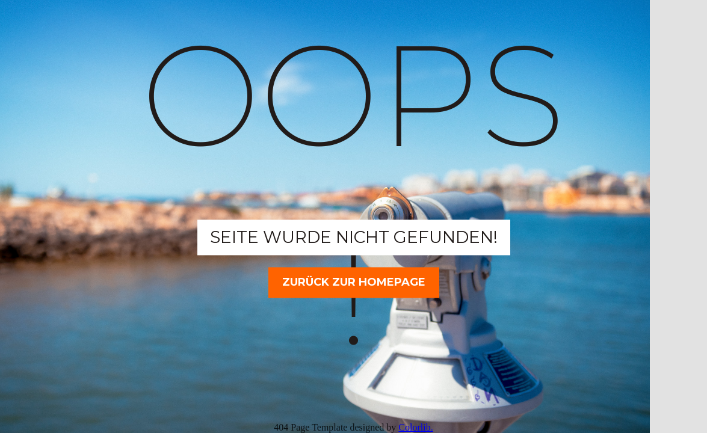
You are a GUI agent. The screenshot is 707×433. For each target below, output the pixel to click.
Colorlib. (415, 427)
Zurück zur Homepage (353, 282)
